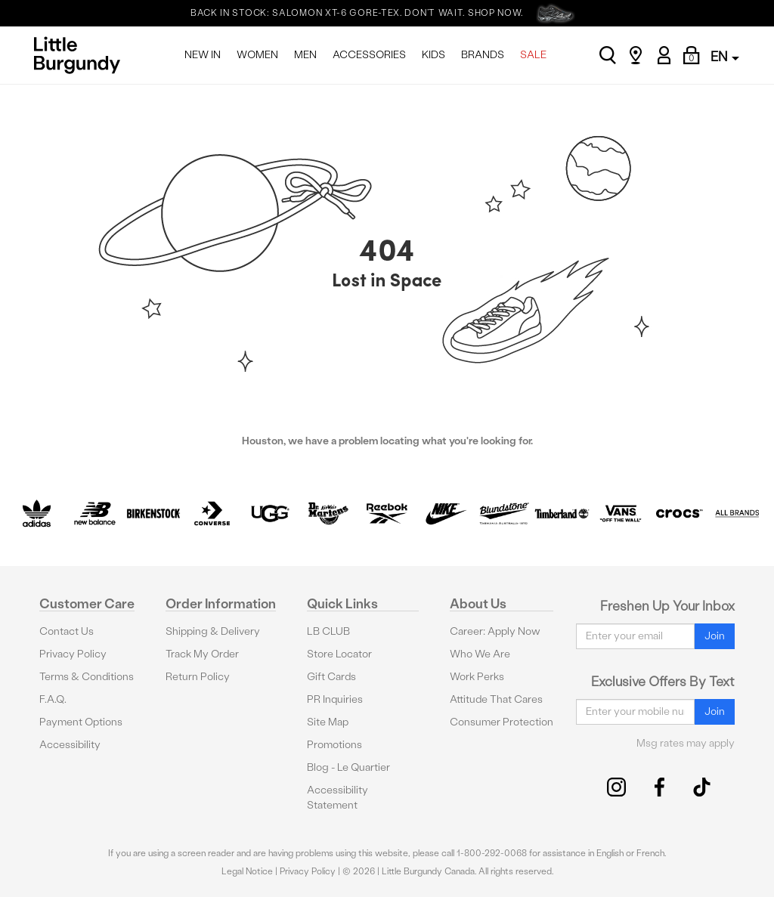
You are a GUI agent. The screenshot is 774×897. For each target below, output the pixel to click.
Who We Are (480, 654)
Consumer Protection (501, 722)
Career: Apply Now (495, 631)
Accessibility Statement (337, 798)
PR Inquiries (335, 699)
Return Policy (198, 676)
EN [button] (725, 56)
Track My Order (202, 654)
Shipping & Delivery (213, 631)
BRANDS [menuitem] (482, 54)
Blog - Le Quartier (348, 767)
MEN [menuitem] (305, 54)
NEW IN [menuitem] (202, 54)
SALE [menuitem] (533, 54)
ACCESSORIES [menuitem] (369, 54)
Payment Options (80, 722)
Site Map (327, 722)
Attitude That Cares (496, 699)
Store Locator (339, 654)
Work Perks (477, 676)
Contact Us (66, 631)
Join (714, 635)
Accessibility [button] (70, 744)
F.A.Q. (53, 699)
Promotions (334, 744)
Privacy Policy (73, 654)
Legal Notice (247, 871)
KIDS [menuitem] (433, 54)
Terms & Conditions (86, 676)
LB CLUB (328, 631)
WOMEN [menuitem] (257, 54)
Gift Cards (331, 676)
